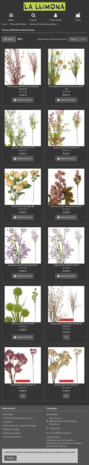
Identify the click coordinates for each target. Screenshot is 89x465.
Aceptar (10, 458)
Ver (66, 337)
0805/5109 (66, 92)
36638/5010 (22, 388)
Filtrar (9, 39)
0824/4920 (66, 329)
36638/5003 (66, 388)
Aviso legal (8, 414)
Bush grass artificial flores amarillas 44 (66, 87)
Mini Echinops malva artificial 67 (66, 206)
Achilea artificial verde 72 (66, 385)
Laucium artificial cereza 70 (66, 147)
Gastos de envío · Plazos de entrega (19, 425)
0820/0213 (66, 268)
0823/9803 (22, 326)
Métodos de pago (11, 429)
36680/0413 (22, 150)
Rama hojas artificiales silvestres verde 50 (66, 324)
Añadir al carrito (23, 100)
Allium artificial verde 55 (22, 323)
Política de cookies (12, 433)
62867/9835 (23, 209)
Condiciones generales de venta (18, 418)
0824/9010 (66, 209)
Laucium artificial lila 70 (22, 147)
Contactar (8, 421)
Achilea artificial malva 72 (23, 385)
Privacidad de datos (12, 437)
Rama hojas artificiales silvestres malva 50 (22, 87)
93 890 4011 (54, 428)
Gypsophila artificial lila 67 (66, 265)
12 (84, 39)
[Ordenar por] (74, 39)
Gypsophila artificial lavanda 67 (23, 265)
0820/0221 (23, 268)
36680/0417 (66, 150)
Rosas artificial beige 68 (23, 206)
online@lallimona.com (60, 433)
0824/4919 (23, 92)
